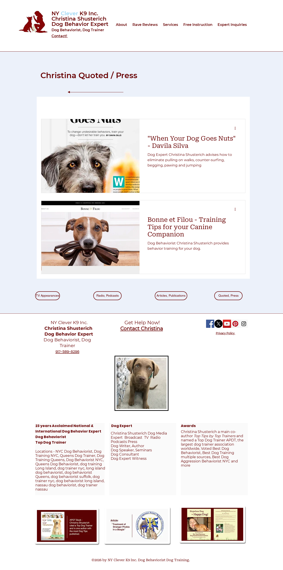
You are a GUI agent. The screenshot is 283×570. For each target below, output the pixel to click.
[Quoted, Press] (228, 295)
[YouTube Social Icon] (227, 324)
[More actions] (236, 128)
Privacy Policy (225, 333)
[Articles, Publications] (171, 295)
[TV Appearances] (47, 295)
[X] (218, 324)
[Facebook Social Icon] (210, 324)
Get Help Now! (141, 323)
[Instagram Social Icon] (244, 324)
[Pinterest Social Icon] (235, 324)
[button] (122, 24)
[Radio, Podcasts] (107, 295)
